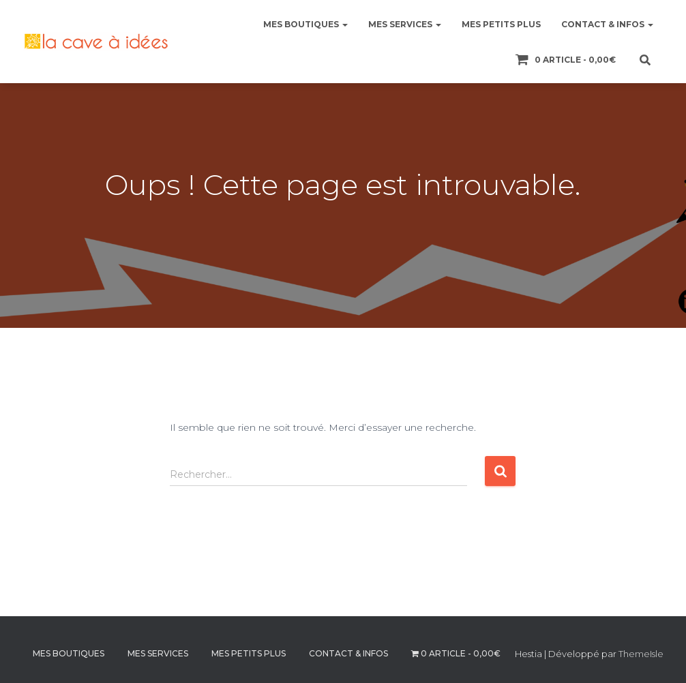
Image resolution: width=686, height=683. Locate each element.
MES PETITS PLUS (501, 24)
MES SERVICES (404, 24)
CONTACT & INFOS (607, 24)
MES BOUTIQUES (305, 24)
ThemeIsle (640, 653)
